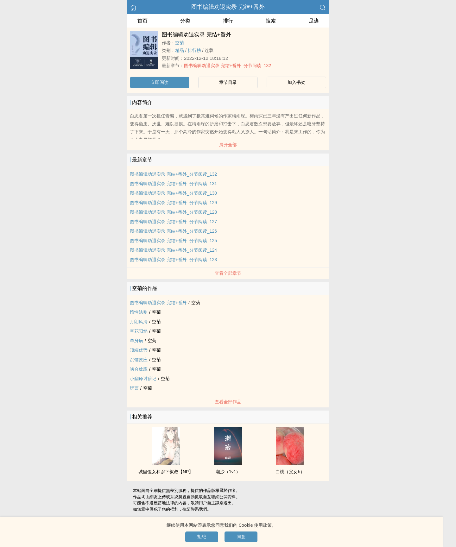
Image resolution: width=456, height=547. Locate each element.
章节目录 (228, 82)
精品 (179, 50)
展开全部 (228, 144)
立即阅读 (159, 82)
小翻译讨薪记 (143, 378)
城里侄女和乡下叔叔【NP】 (165, 471)
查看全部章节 (228, 273)
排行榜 (194, 50)
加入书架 (296, 82)
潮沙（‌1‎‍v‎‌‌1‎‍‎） (228, 471)
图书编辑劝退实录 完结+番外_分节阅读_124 (173, 250)
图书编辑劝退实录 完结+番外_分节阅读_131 (173, 183)
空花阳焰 (139, 331)
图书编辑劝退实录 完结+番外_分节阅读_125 (173, 240)
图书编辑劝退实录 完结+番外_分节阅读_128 (173, 212)
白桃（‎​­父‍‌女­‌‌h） (290, 471)
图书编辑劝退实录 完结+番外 (228, 7)
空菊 (179, 42)
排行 (228, 20)
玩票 (134, 388)
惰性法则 (139, 312)
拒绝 (201, 536)
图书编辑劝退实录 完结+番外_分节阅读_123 (173, 259)
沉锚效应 (139, 359)
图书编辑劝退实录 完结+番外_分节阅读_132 (227, 65)
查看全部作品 (228, 401)
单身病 (136, 340)
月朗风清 (139, 321)
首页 (142, 20)
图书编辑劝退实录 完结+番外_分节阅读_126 (173, 231)
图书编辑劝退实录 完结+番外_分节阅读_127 (173, 221)
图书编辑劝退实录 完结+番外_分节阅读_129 (173, 202)
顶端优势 (139, 350)
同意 (241, 536)
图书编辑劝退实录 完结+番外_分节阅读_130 (173, 193)
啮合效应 (139, 369)
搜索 (271, 20)
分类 (185, 20)
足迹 (314, 20)
